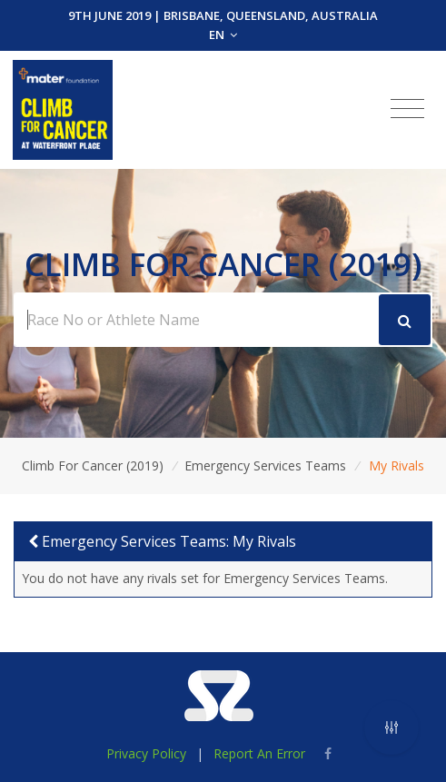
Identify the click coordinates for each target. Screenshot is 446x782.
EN (223, 34)
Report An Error (259, 753)
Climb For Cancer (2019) (93, 465)
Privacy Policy (146, 753)
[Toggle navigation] (407, 109)
